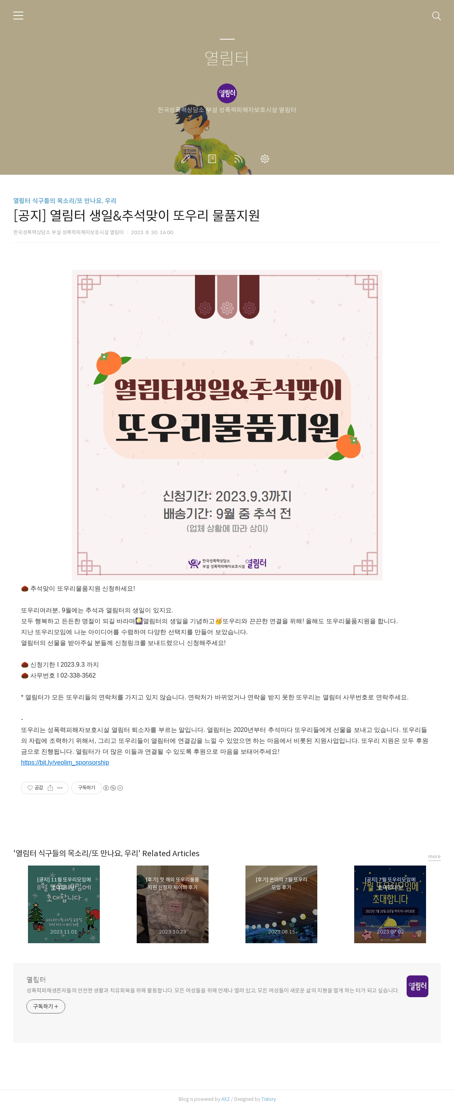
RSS (240, 159)
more (434, 856)
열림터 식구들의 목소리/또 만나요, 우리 (65, 201)
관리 (266, 159)
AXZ (225, 1099)
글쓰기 (187, 159)
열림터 (227, 59)
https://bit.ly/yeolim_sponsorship (65, 762)
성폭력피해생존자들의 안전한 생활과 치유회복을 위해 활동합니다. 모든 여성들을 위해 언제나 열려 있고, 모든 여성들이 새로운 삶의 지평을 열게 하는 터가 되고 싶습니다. (212, 990)
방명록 (213, 159)
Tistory (268, 1099)
